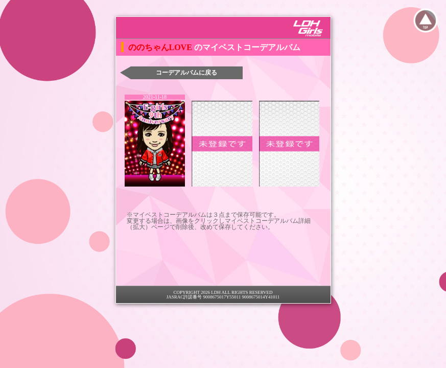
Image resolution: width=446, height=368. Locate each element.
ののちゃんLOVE (161, 47)
